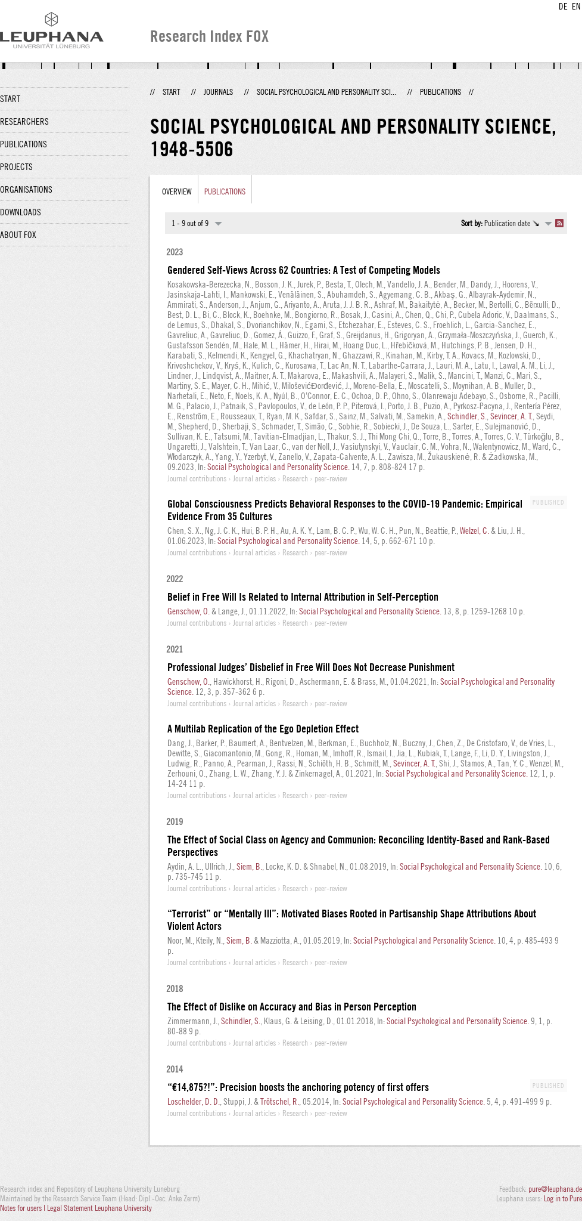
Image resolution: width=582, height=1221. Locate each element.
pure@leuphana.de (555, 1189)
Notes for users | (23, 1208)
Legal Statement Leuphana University (99, 1208)
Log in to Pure (563, 1198)
